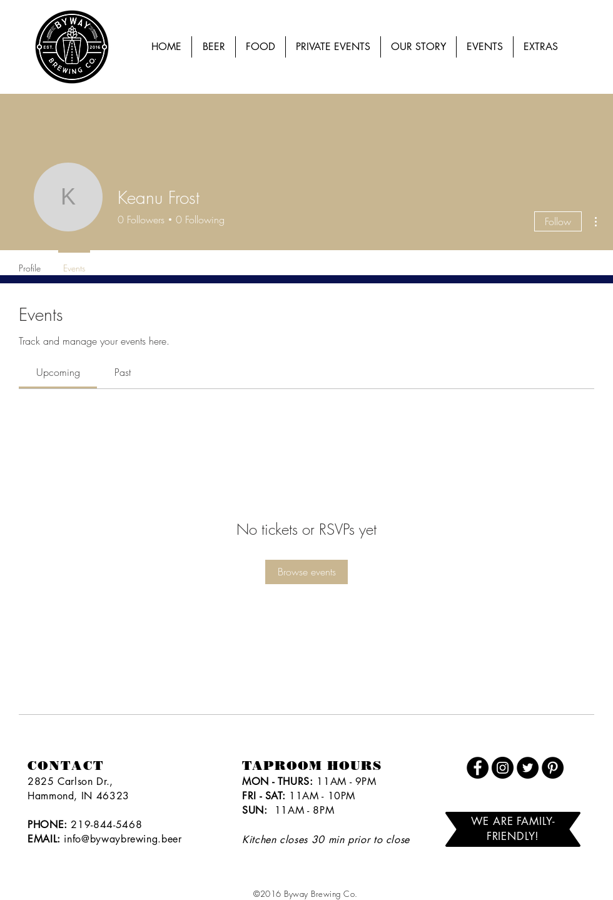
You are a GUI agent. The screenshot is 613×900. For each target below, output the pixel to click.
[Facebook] (478, 768)
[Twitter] (528, 768)
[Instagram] (503, 768)
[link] (58, 372)
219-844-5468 (106, 824)
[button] (485, 47)
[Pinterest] (553, 768)
